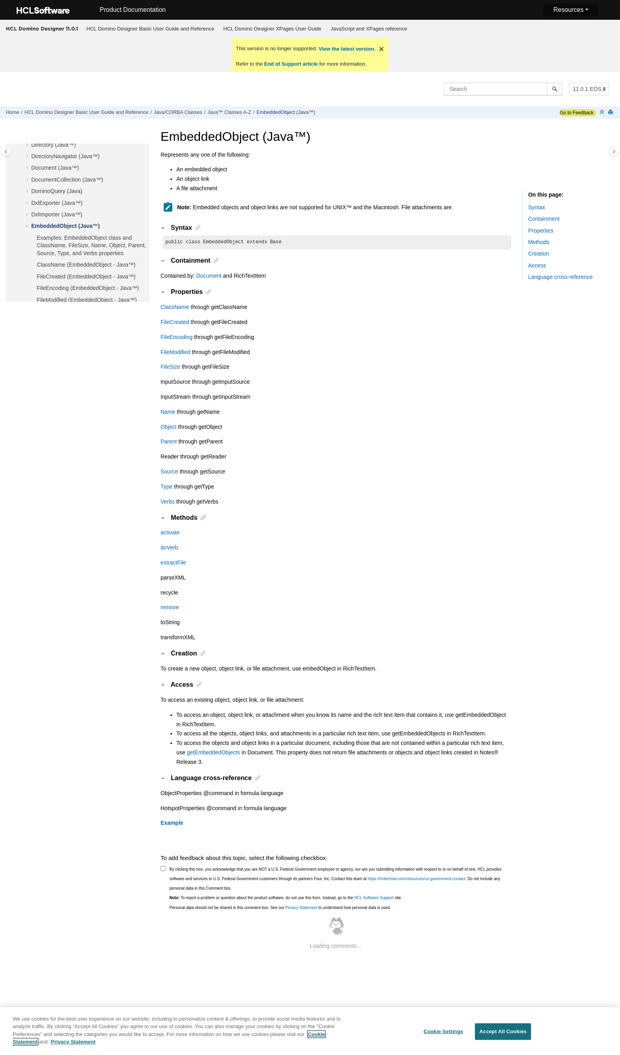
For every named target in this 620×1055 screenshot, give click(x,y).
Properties (541, 230)
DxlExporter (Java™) (57, 203)
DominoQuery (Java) (56, 191)
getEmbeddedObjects (213, 753)
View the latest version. (346, 49)
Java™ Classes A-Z (229, 112)
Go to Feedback (577, 113)
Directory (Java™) (53, 145)
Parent (169, 442)
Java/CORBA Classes (178, 112)
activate (170, 533)
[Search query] (503, 89)
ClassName (175, 308)
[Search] (554, 89)
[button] (28, 145)
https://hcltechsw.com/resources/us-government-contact (416, 879)
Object (168, 427)
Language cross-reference (560, 277)
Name (168, 412)
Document (208, 276)
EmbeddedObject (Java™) (286, 112)
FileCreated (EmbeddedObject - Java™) (86, 276)
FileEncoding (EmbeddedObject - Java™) (88, 288)
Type (166, 487)
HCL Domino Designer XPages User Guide (272, 29)
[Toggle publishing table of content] (6, 152)
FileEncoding (177, 338)
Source (169, 472)
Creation (538, 253)
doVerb (169, 548)
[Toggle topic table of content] (614, 152)
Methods (539, 242)
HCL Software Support (374, 898)
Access (537, 265)
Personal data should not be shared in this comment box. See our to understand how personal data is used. (280, 908)
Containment (544, 219)
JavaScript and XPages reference (369, 29)
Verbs (168, 502)
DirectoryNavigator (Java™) (65, 156)
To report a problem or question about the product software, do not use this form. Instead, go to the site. (286, 898)
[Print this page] (611, 112)
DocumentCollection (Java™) (67, 179)
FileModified (175, 353)
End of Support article (291, 64)
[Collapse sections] (602, 112)
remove (170, 608)
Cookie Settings (443, 1036)
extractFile (173, 563)
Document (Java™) (55, 168)
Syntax (536, 207)
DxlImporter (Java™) (56, 214)
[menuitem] (150, 29)
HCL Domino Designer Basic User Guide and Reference (150, 29)
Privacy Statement (301, 908)
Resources (568, 9)
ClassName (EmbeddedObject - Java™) (86, 264)
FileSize (170, 367)
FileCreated (175, 323)
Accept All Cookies (503, 1036)
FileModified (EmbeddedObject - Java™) (87, 300)
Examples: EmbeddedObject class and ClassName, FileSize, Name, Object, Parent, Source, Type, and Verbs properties (91, 245)
